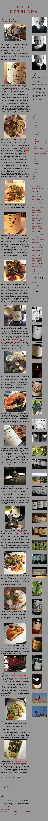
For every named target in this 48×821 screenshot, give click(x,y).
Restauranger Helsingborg (36, 207)
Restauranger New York (36, 226)
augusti (35, 134)
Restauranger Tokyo (35, 255)
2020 (34, 116)
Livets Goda (34, 282)
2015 (34, 125)
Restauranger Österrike (36, 263)
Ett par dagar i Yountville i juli (39, 144)
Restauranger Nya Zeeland (37, 228)
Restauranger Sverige (36, 252)
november (36, 129)
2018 (34, 120)
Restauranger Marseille (36, 223)
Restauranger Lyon (35, 220)
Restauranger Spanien (36, 247)
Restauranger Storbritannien (37, 250)
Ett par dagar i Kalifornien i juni (40, 153)
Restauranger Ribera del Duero (37, 239)
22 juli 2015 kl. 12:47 (9, 790)
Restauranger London (36, 216)
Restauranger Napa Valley (36, 225)
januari (35, 165)
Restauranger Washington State (37, 261)
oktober (35, 130)
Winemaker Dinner (35, 266)
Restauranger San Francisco (13, 777)
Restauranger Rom (35, 242)
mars (35, 161)
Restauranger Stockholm (36, 248)
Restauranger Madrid (36, 221)
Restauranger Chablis (36, 201)
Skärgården (34, 264)
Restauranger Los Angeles (36, 218)
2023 (34, 112)
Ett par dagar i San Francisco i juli (40, 143)
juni (35, 155)
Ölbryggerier (34, 271)
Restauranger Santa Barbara (37, 245)
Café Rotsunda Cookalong (36, 188)
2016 (34, 123)
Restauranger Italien (35, 210)
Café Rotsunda (34, 185)
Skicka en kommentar (5, 809)
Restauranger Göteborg (36, 205)
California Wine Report (36, 280)
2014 (34, 167)
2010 (34, 174)
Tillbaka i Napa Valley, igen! (39, 146)
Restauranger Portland (36, 236)
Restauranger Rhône (35, 237)
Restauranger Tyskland (36, 256)
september (36, 132)
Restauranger (34, 194)
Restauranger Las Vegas (36, 215)
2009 (34, 176)
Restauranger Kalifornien (36, 212)
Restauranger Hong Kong (36, 209)
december (36, 127)
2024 (34, 111)
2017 (34, 122)
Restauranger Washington (36, 260)
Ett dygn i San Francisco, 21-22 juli (40, 141)
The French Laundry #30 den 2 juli (40, 151)
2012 (34, 170)
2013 (34, 169)
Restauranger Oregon (36, 229)
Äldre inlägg (27, 811)
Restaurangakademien (36, 285)
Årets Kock (34, 269)
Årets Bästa (34, 268)
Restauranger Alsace (35, 196)
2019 (34, 118)
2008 (34, 178)
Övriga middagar (35, 273)
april (35, 159)
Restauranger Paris (35, 233)
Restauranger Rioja (35, 241)
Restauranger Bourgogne (36, 199)
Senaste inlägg (3, 811)
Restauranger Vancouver (36, 258)
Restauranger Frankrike (36, 204)
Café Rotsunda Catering (36, 186)
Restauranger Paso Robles (36, 234)
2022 (34, 114)
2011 (34, 172)
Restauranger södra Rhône (36, 253)
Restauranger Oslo (35, 231)
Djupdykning (34, 191)
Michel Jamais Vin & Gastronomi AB (39, 284)
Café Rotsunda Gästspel (36, 189)
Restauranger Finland (36, 202)
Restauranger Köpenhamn (36, 213)
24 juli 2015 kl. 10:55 (9, 806)
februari (35, 163)
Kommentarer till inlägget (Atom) (13, 814)
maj (35, 157)
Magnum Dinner (35, 193)
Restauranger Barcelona (36, 197)
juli (35, 136)
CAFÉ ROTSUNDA (7, 794)
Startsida (15, 811)
